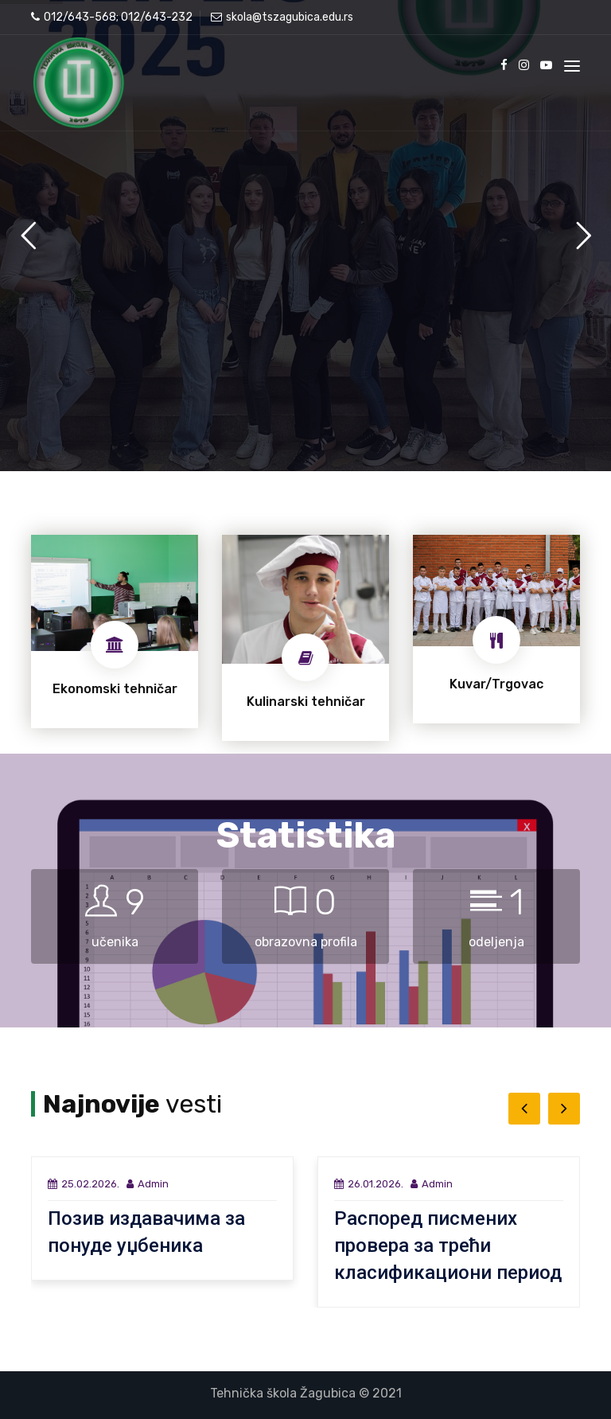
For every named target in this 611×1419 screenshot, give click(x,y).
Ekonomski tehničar (115, 688)
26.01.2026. (368, 1184)
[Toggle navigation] (572, 66)
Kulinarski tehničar (306, 701)
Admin (147, 1184)
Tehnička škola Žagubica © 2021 (306, 1393)
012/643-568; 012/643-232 (112, 17)
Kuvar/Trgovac (496, 684)
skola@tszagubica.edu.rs (282, 17)
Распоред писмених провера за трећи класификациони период (448, 1245)
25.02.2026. (83, 1184)
